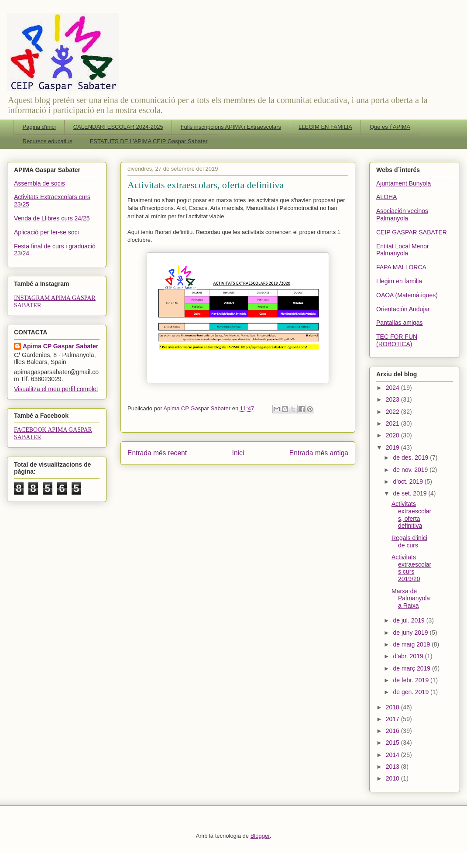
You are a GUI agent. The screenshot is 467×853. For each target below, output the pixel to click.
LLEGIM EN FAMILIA (325, 127)
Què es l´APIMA (390, 127)
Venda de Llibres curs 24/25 (52, 218)
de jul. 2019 (409, 620)
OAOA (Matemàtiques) (407, 295)
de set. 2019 (410, 493)
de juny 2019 (411, 632)
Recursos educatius (47, 141)
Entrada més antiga (318, 453)
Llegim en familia (399, 281)
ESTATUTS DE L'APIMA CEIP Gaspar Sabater (149, 141)
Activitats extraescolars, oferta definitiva (411, 514)
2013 (393, 766)
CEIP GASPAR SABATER (411, 232)
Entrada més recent (157, 453)
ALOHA (386, 196)
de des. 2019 (411, 457)
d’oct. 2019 (408, 481)
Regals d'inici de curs (409, 541)
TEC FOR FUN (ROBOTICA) (396, 340)
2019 (393, 447)
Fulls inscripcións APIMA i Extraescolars (231, 127)
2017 (393, 718)
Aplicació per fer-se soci (46, 232)
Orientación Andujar (403, 309)
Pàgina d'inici (39, 127)
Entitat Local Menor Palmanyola (402, 250)
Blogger (260, 835)
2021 (393, 423)
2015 (393, 742)
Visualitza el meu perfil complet (56, 388)
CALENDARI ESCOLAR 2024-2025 (118, 127)
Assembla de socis (39, 183)
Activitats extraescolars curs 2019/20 (411, 568)
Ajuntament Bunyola (403, 183)
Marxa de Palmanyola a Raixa (410, 598)
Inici (238, 453)
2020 (393, 435)
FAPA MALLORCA (401, 267)
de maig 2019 (412, 644)
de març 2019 (412, 668)
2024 (393, 387)
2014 (393, 754)
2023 (393, 399)
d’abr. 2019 (409, 656)
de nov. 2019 (411, 469)
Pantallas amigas (399, 322)
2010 (393, 778)
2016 (393, 730)
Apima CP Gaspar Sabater (60, 346)
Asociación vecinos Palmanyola (402, 214)
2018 (393, 707)
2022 (393, 411)
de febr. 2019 (411, 680)
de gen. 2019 (411, 691)
